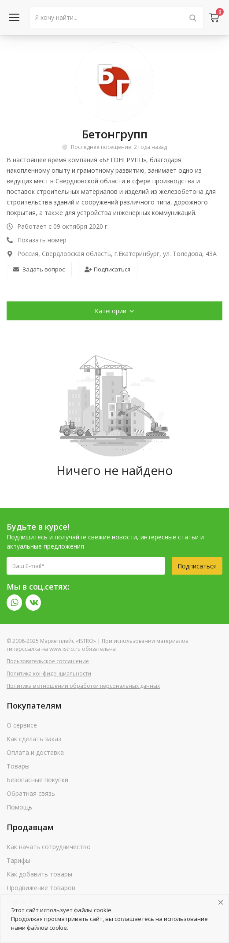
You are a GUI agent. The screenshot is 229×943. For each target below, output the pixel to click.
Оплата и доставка (35, 752)
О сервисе (22, 725)
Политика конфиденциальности (49, 673)
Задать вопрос (39, 269)
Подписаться (107, 269)
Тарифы (18, 860)
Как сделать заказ (34, 739)
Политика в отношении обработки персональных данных (83, 686)
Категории (115, 311)
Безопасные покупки (37, 780)
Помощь (19, 807)
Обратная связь (31, 793)
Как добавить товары (39, 874)
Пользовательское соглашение (48, 661)
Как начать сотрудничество (49, 847)
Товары (18, 766)
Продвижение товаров (41, 888)
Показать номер (41, 240)
